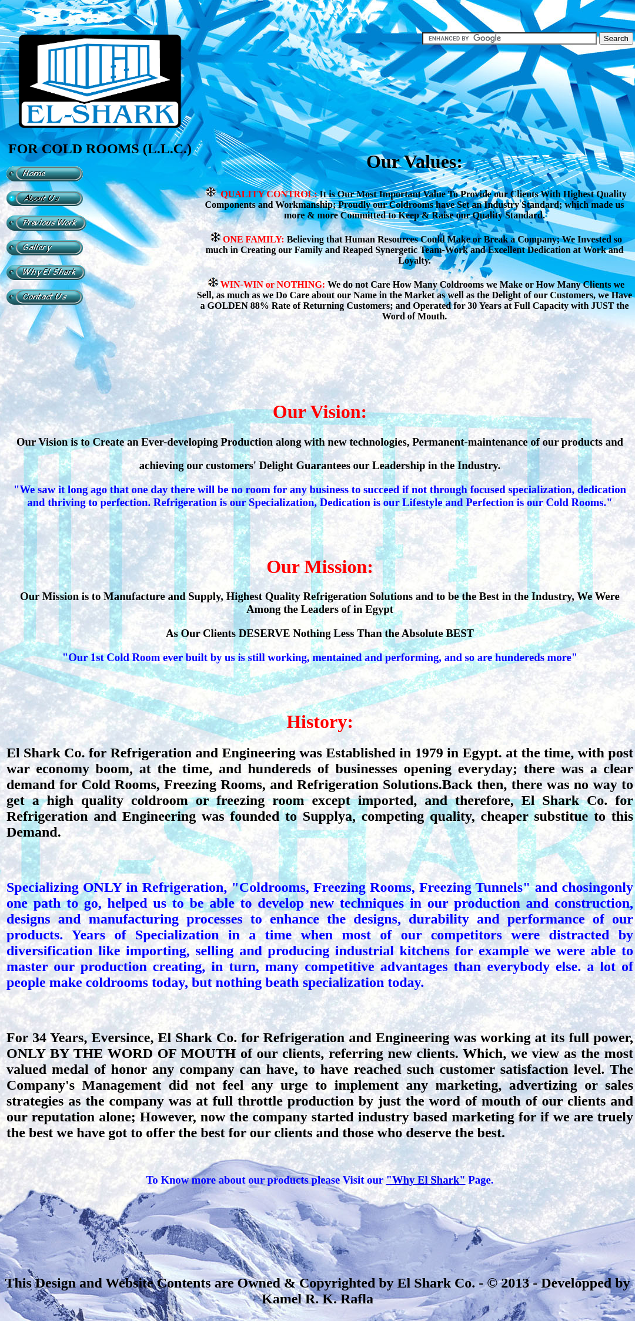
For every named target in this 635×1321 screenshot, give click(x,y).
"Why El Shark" (426, 1180)
